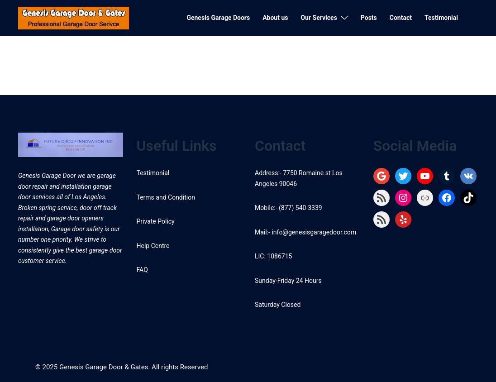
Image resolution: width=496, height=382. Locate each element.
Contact (401, 17)
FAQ (142, 269)
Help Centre (153, 245)
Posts (369, 17)
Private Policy (156, 221)
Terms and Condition (166, 197)
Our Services (318, 17)
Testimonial (441, 17)
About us (275, 17)
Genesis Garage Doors (218, 17)
